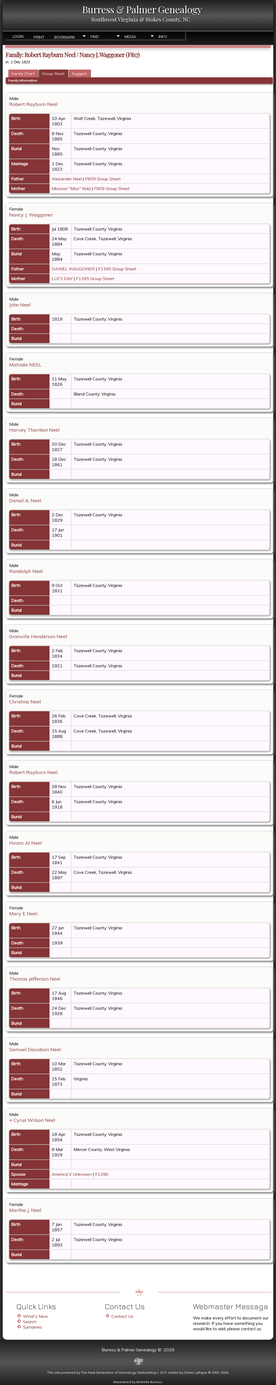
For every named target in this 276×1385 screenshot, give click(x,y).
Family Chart (23, 73)
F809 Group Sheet (103, 178)
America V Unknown (72, 1174)
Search (29, 1321)
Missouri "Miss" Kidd (71, 188)
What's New (35, 1316)
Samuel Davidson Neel (35, 1049)
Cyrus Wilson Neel (34, 1120)
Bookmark (64, 37)
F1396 (101, 1174)
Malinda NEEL (25, 365)
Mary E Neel (23, 913)
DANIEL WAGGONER (73, 268)
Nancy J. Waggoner (31, 215)
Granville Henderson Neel (38, 636)
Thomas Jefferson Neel (34, 979)
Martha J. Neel (25, 1210)
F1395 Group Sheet (117, 268)
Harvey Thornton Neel (34, 430)
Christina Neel (25, 702)
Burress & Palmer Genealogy (142, 9)
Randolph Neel (26, 571)
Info (162, 36)
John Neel (20, 305)
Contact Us (122, 1316)
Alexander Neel (67, 178)
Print (39, 37)
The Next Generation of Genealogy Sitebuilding (118, 1372)
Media (130, 36)
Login (18, 36)
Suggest (79, 73)
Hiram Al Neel (25, 843)
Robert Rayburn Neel (33, 104)
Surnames (32, 1327)
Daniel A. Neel (25, 500)
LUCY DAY (62, 278)
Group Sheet (53, 73)
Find (95, 36)
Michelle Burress (149, 1382)
